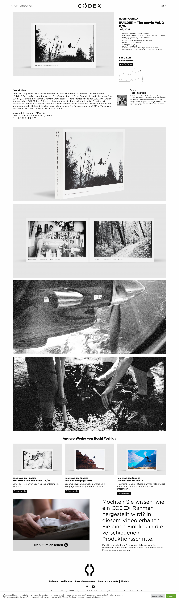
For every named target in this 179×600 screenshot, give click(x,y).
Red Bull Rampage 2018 (78, 480)
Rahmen (53, 581)
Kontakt (125, 581)
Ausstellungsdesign (85, 581)
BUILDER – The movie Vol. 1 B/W (31, 480)
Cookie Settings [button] (157, 596)
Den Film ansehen (48, 545)
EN (166, 6)
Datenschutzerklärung (59, 591)
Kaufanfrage (126, 64)
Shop (14, 6)
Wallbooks (66, 581)
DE (163, 6)
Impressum (44, 591)
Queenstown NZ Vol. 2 (130, 480)
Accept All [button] (171, 596)
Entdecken (26, 6)
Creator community (108, 581)
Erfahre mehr (20, 491)
